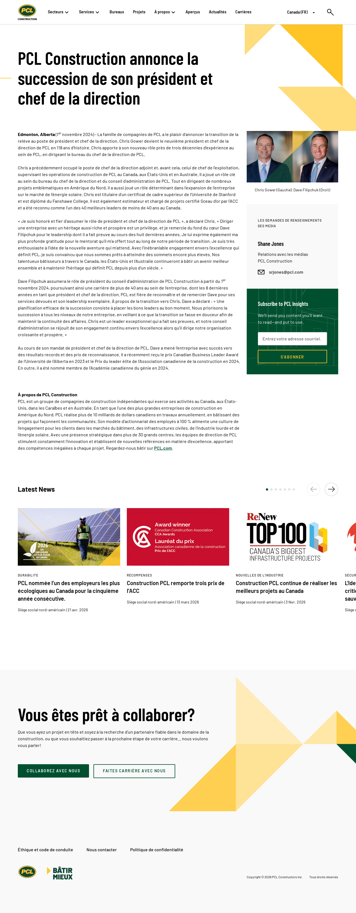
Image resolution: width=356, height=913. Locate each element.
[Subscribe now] (292, 356)
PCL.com (163, 448)
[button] (267, 489)
